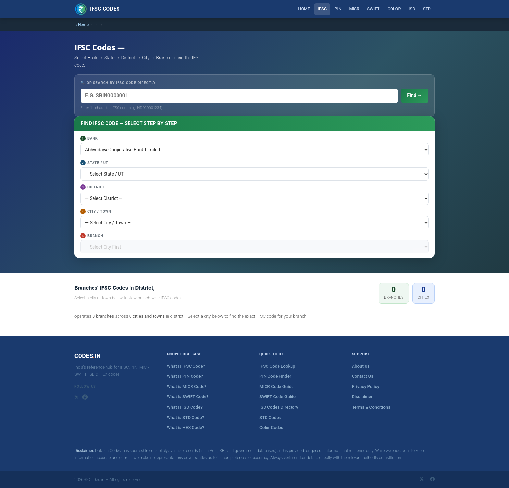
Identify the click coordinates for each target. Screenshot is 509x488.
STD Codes (270, 417)
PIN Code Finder (275, 376)
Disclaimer (362, 396)
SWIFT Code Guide (277, 396)
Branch (91, 235)
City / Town (95, 211)
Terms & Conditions (371, 407)
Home (304, 8)
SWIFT (373, 8)
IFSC (322, 8)
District (92, 187)
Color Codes (271, 427)
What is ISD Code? (185, 407)
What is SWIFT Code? (187, 396)
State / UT (94, 162)
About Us (361, 366)
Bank (89, 138)
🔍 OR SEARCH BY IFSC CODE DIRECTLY (118, 83)
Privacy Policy (365, 386)
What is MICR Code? (186, 386)
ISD (412, 8)
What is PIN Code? (185, 376)
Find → (414, 95)
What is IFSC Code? (186, 366)
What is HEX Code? (185, 427)
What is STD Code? (185, 417)
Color (394, 8)
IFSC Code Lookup (277, 366)
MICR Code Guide (276, 386)
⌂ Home (81, 24)
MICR (354, 8)
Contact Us (362, 376)
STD (427, 8)
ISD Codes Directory (278, 407)
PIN (337, 8)
